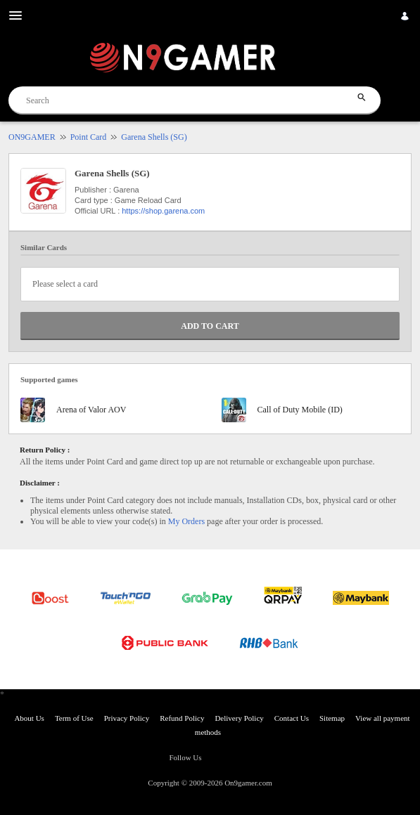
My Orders (186, 521)
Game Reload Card (148, 200)
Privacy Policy (126, 718)
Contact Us (291, 718)
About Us (29, 718)
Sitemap (332, 718)
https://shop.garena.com (163, 211)
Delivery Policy (239, 718)
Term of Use (74, 718)
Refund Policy (182, 718)
